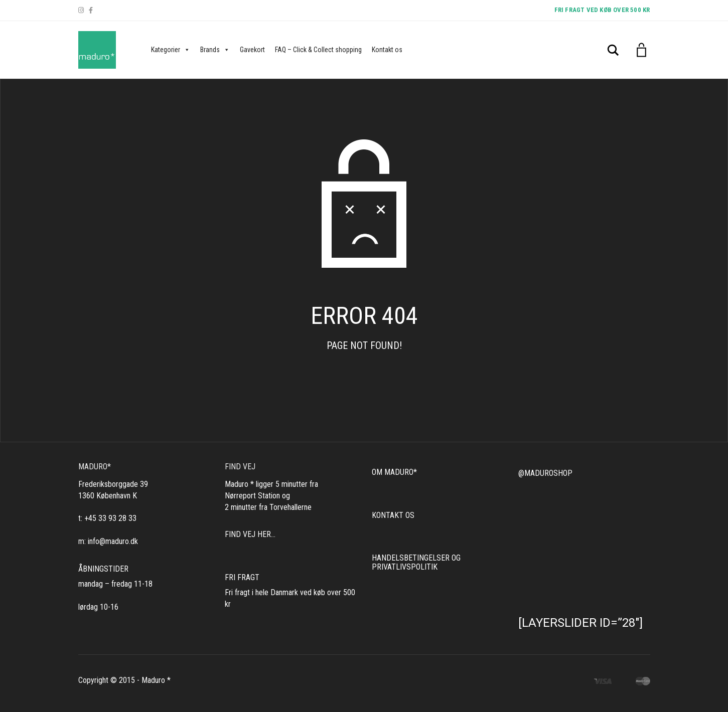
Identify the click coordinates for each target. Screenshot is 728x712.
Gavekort (252, 50)
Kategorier (170, 50)
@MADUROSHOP (545, 473)
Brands (215, 50)
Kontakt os (387, 50)
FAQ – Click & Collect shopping (318, 50)
